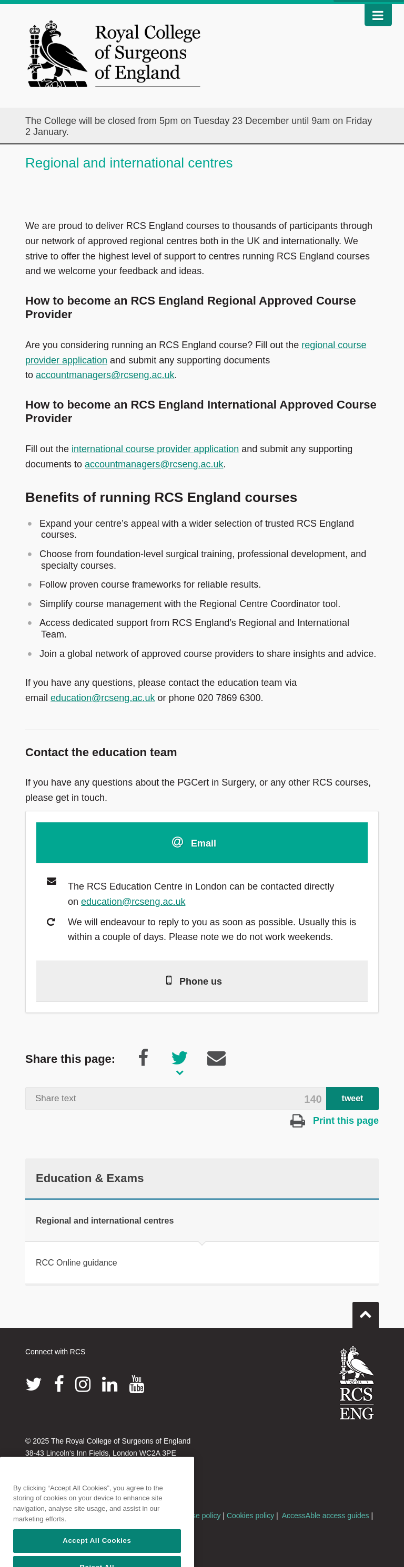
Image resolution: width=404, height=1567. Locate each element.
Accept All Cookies (97, 1552)
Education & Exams (90, 1178)
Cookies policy (250, 1515)
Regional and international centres (105, 1220)
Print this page (334, 1120)
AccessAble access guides (325, 1515)
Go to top (365, 1311)
